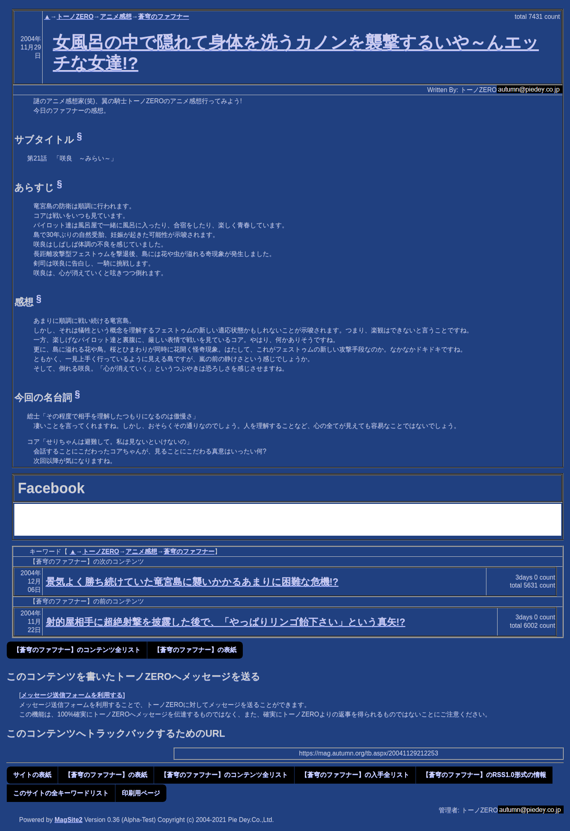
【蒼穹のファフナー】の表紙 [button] (195, 649)
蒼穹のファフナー (163, 16)
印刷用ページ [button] (141, 793)
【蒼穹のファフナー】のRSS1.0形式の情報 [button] (484, 774)
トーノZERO (75, 16)
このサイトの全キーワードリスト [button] (61, 793)
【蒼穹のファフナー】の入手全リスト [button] (355, 774)
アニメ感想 (116, 16)
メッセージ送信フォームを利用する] (73, 695)
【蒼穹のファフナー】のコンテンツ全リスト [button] (77, 649)
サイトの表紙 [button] (32, 774)
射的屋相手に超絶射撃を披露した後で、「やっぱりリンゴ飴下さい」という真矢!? (226, 621)
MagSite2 (68, 819)
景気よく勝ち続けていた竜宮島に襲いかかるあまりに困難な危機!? (192, 581)
